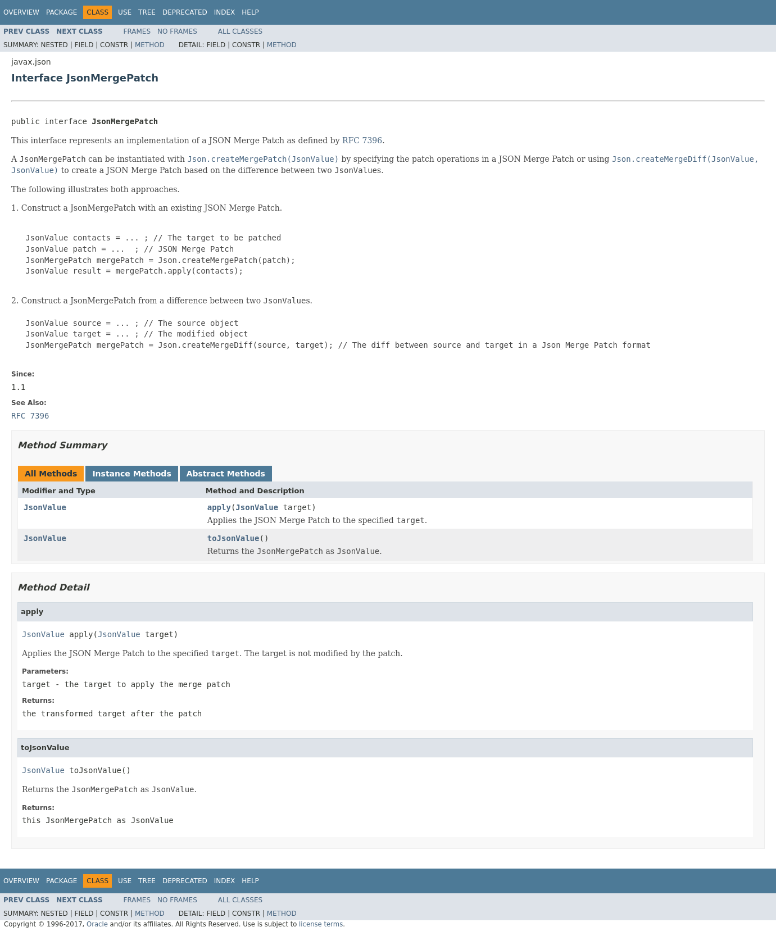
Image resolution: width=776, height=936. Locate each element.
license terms (321, 924)
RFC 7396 (362, 140)
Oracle (97, 924)
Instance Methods (131, 473)
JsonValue (45, 507)
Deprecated (184, 12)
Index (224, 12)
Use (124, 12)
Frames (137, 31)
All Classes (240, 31)
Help (250, 12)
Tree (147, 12)
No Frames (177, 31)
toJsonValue (233, 538)
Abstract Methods (226, 473)
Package (61, 12)
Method (150, 45)
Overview (21, 12)
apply (219, 507)
